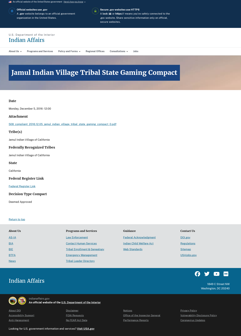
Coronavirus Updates (192, 320)
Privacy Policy (188, 310)
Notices (127, 310)
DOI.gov (185, 237)
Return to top (17, 219)
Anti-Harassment (19, 320)
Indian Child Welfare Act (138, 243)
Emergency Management (81, 255)
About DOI (15, 310)
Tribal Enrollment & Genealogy (85, 249)
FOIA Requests (75, 315)
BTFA (12, 255)
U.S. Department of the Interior (81, 302)
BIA (11, 243)
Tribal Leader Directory (80, 261)
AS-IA (12, 237)
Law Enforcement (77, 237)
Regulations (187, 243)
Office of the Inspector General (141, 315)
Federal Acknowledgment (139, 237)
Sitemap (185, 249)
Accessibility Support (21, 315)
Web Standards (132, 249)
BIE (11, 249)
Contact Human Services (81, 243)
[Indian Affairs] (46, 40)
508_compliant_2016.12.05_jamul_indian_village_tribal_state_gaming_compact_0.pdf (62, 124)
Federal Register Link (22, 186)
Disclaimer (72, 310)
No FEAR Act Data (76, 320)
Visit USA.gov (85, 328)
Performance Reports (136, 320)
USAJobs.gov (188, 255)
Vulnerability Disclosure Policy (198, 315)
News (12, 261)
